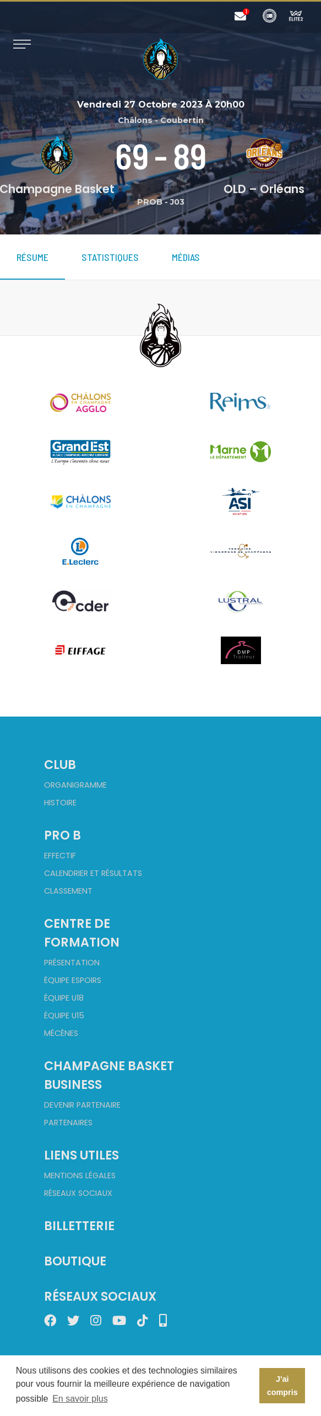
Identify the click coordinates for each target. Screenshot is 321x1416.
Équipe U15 (64, 1015)
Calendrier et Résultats (93, 873)
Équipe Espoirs (72, 980)
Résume (32, 257)
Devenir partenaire (82, 1104)
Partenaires (68, 1122)
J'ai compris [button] (282, 1386)
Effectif (60, 855)
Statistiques (110, 257)
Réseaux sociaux (78, 1193)
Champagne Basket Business (109, 1075)
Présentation (72, 962)
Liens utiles (81, 1155)
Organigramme (75, 784)
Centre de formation (81, 933)
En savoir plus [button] (80, 1398)
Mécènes (61, 1033)
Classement (68, 890)
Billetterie (79, 1226)
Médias (186, 257)
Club (60, 764)
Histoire (60, 802)
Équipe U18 (64, 997)
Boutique (75, 1261)
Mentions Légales (80, 1175)
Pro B (62, 835)
